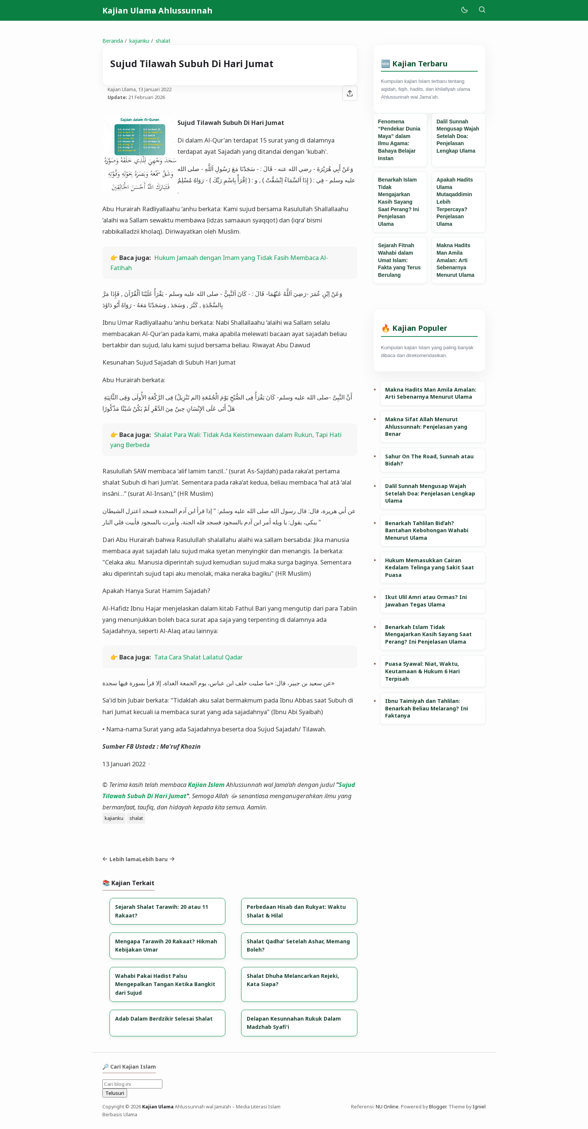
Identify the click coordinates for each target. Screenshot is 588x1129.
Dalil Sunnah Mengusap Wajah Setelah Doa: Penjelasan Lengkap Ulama (457, 136)
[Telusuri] (481, 10)
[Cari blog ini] (132, 1083)
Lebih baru (157, 859)
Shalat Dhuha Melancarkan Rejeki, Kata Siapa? (293, 980)
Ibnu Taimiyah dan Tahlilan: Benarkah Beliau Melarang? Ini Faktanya (426, 708)
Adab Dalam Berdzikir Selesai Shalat (164, 1018)
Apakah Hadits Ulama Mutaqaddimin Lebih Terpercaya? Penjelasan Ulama (454, 202)
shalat (136, 818)
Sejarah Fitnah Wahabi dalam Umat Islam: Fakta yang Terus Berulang (399, 260)
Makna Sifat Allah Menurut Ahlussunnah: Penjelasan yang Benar (426, 426)
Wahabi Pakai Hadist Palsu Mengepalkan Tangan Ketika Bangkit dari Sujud (165, 984)
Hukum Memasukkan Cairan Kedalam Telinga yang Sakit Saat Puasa (429, 567)
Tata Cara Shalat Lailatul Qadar (198, 657)
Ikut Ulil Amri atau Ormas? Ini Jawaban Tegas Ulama (426, 600)
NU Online (387, 1106)
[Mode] (464, 10)
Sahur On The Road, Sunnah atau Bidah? (429, 460)
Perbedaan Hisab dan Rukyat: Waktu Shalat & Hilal (296, 911)
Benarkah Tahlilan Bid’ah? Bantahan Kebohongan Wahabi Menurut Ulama (426, 530)
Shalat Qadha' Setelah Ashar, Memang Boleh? (298, 945)
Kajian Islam (206, 784)
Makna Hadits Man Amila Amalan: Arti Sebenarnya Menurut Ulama (455, 260)
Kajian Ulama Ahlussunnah (157, 10)
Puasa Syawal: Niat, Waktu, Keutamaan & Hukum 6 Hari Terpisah (422, 671)
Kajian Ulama (158, 1106)
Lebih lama (120, 859)
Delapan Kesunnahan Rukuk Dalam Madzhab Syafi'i (294, 1022)
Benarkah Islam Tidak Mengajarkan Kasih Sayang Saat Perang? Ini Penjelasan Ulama (398, 202)
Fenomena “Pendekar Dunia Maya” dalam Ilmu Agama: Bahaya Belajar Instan (399, 140)
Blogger (437, 1106)
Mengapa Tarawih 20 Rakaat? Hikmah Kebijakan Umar (166, 945)
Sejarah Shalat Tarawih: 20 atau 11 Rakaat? (161, 911)
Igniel (479, 1106)
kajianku (114, 818)
